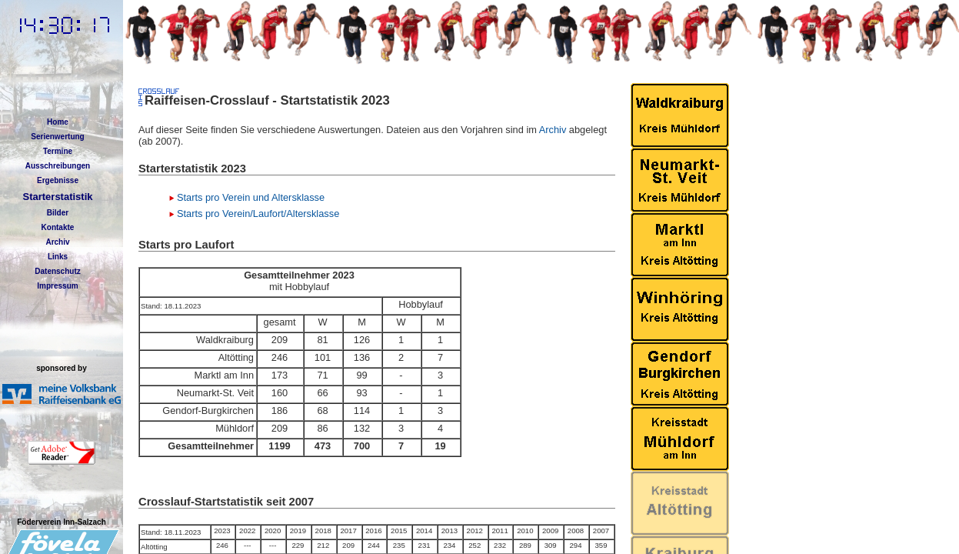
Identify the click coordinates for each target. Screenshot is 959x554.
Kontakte (58, 227)
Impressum (57, 286)
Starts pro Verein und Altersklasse (251, 197)
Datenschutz (57, 271)
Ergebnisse (57, 180)
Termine (57, 151)
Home (57, 122)
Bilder (57, 213)
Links (58, 256)
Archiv (57, 242)
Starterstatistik (57, 196)
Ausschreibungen (57, 166)
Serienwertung (57, 136)
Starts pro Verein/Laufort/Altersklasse (258, 213)
